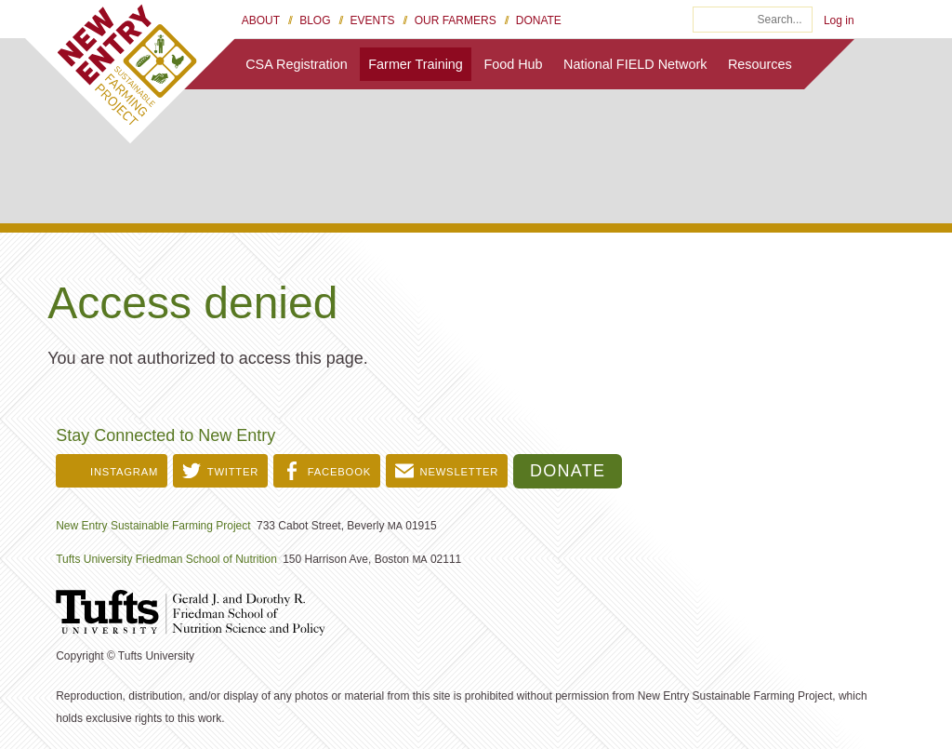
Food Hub (512, 64)
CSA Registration (296, 64)
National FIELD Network (635, 64)
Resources (760, 64)
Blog (314, 20)
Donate (539, 20)
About (261, 20)
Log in (839, 20)
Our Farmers (455, 20)
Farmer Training (415, 64)
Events (372, 20)
